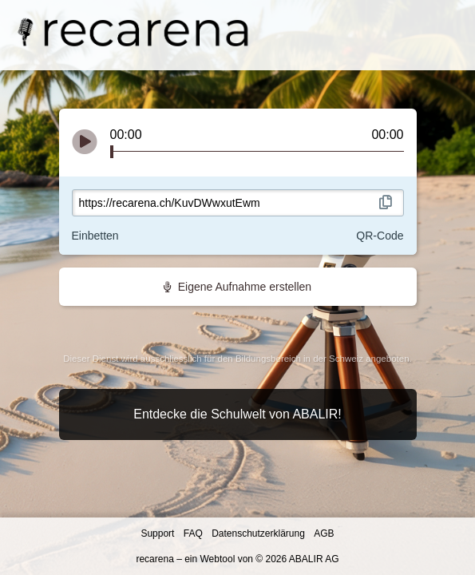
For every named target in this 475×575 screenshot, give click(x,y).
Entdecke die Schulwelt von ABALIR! (237, 414)
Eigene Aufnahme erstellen (237, 286)
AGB (324, 533)
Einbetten (95, 235)
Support (158, 533)
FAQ (194, 533)
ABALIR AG (314, 559)
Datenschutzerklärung (259, 533)
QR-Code (379, 235)
